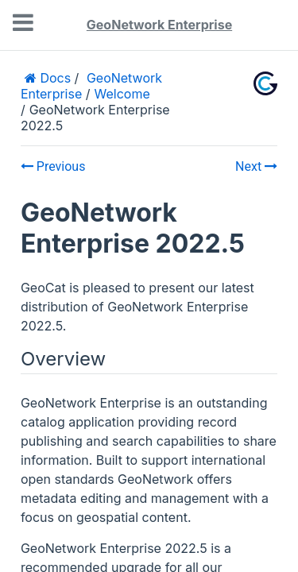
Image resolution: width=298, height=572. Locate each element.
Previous (53, 166)
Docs (54, 78)
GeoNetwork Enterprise (159, 25)
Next (256, 166)
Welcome (122, 94)
